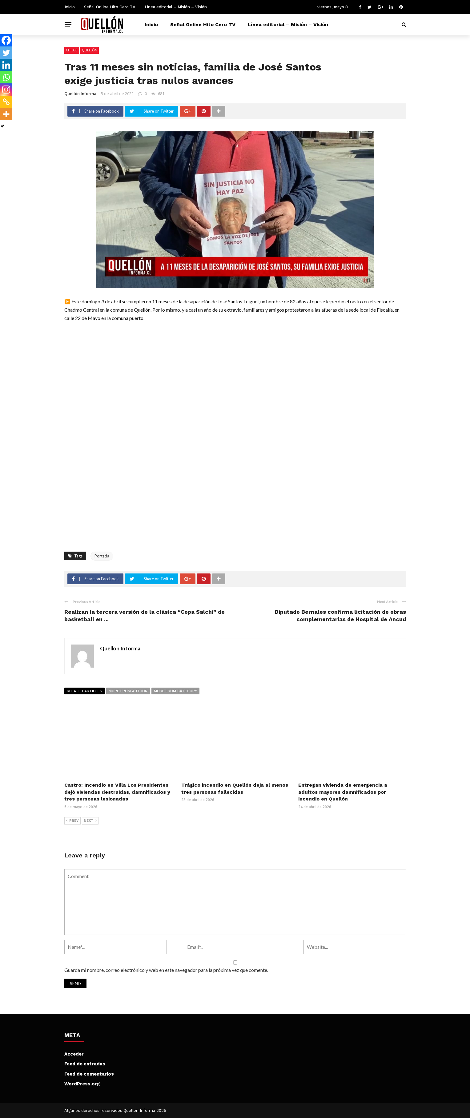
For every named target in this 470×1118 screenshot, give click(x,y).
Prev (72, 820)
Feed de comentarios (89, 1074)
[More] (6, 114)
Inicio (70, 7)
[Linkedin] (6, 65)
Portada (101, 555)
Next (90, 820)
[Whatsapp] (6, 77)
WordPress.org (82, 1084)
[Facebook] (6, 40)
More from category (175, 691)
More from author (128, 691)
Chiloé (72, 50)
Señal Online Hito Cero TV (109, 7)
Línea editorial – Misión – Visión (176, 7)
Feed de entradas (84, 1064)
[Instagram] (6, 89)
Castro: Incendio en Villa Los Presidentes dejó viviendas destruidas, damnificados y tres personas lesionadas (117, 792)
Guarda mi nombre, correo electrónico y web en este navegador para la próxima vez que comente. (166, 970)
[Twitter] (6, 52)
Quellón (89, 50)
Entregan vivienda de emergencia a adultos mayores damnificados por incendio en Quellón (342, 792)
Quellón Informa (80, 93)
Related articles (84, 691)
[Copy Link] (6, 102)
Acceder (74, 1054)
